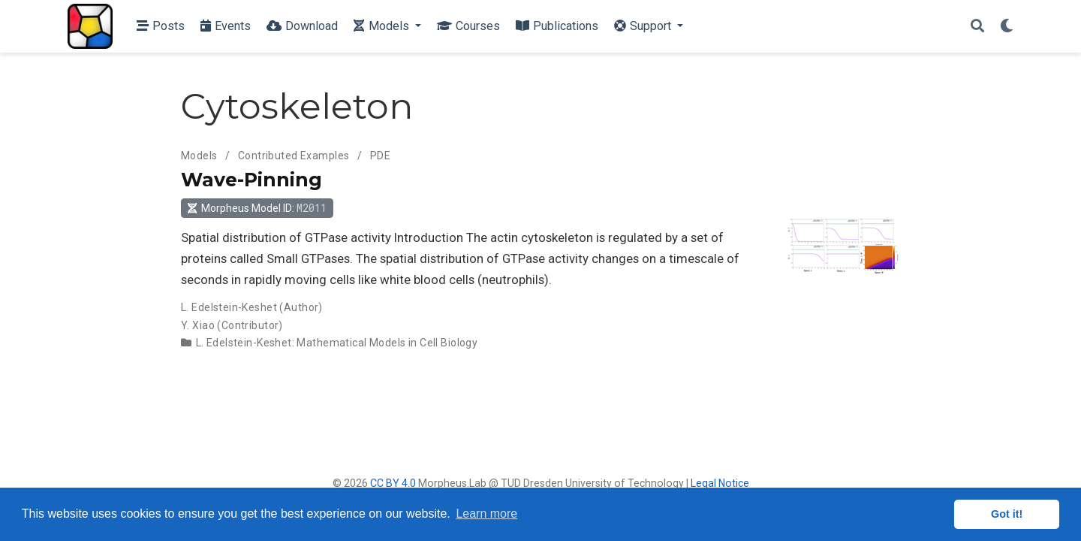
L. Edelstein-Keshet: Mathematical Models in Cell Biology (337, 343)
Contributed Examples (293, 156)
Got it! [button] (1006, 514)
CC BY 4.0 (393, 483)
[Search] (977, 26)
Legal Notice (720, 483)
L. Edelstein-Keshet (229, 307)
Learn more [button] (486, 513)
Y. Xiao (198, 325)
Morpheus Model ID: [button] (257, 208)
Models (199, 156)
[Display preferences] (1006, 26)
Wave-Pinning (251, 179)
